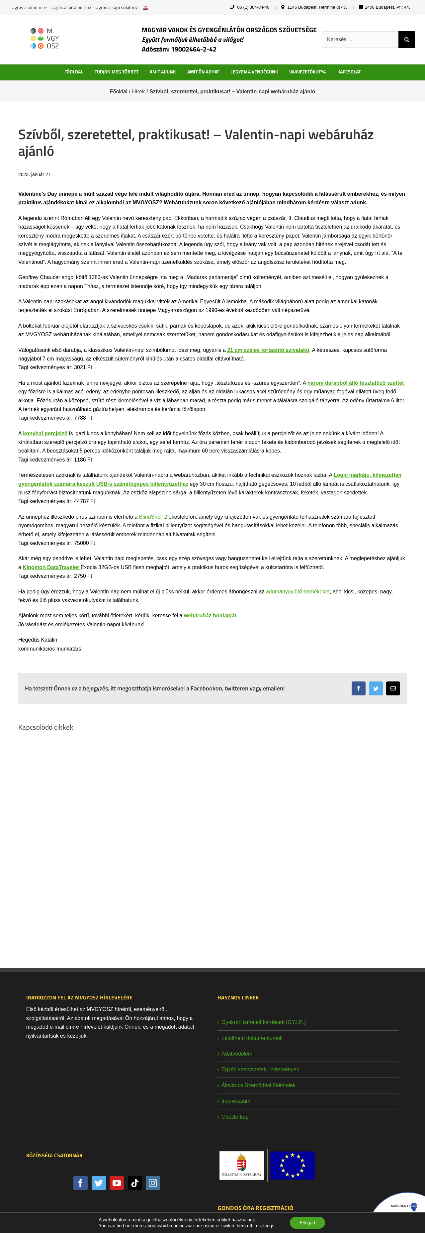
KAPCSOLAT (349, 71)
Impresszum (235, 1101)
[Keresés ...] (360, 39)
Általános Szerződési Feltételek (258, 1085)
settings (266, 1225)
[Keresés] (406, 39)
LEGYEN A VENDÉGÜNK (254, 71)
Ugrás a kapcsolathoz (117, 7)
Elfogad (307, 1222)
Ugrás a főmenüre (29, 7)
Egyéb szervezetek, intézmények (260, 1069)
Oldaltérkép (235, 1117)
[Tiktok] (135, 1183)
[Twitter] (99, 1183)
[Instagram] (153, 1183)
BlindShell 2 (153, 517)
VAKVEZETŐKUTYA (307, 71)
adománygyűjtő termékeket (298, 591)
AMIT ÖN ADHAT (203, 71)
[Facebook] (80, 1183)
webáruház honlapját (210, 615)
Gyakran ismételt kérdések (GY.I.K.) (263, 1022)
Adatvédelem (236, 1054)
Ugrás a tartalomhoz (71, 7)
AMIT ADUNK (163, 71)
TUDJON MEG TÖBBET (116, 71)
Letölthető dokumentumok (252, 1038)
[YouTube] (117, 1183)
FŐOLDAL (73, 71)
